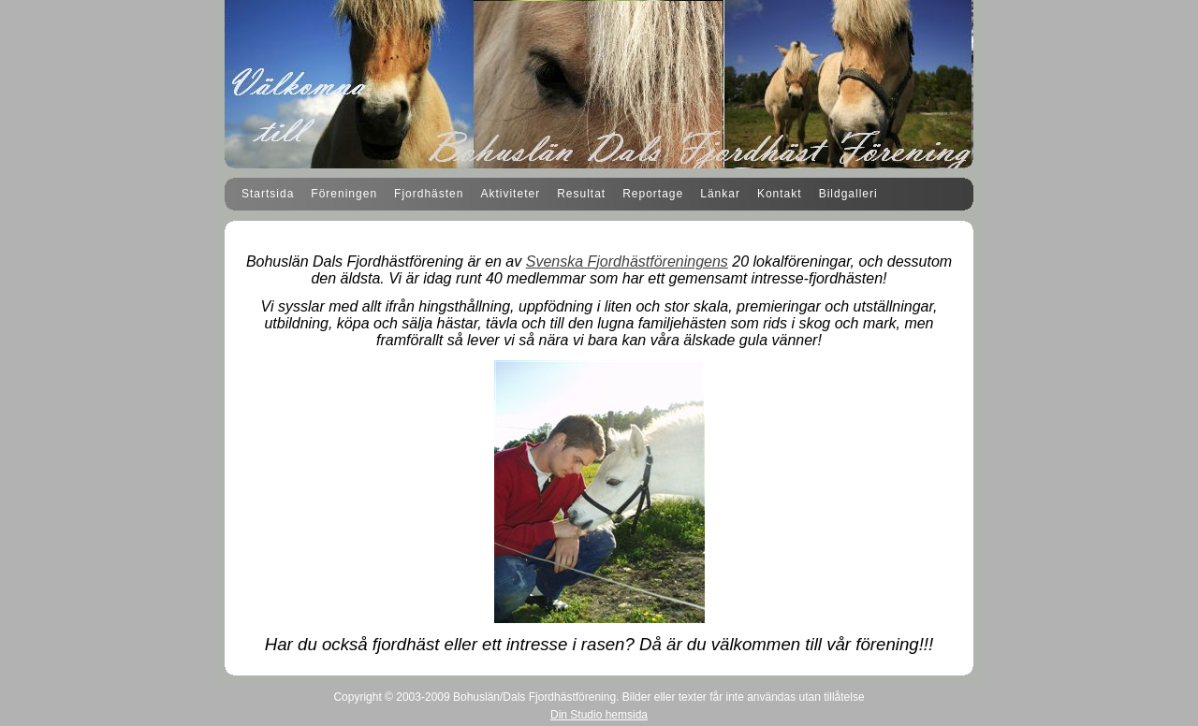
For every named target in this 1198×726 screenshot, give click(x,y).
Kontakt (779, 193)
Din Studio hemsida (599, 714)
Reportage (652, 193)
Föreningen (344, 193)
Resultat (581, 193)
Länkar (720, 193)
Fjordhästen (428, 193)
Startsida (267, 193)
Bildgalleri (848, 193)
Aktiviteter (510, 193)
